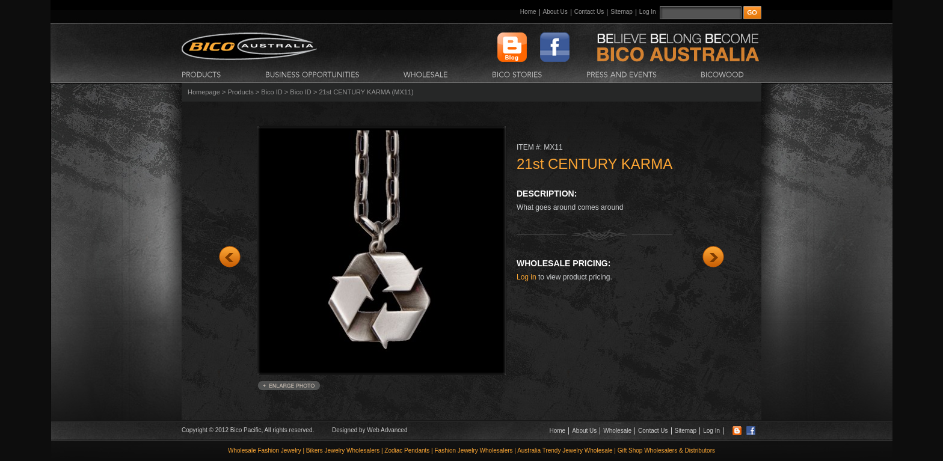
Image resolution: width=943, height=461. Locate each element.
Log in (526, 277)
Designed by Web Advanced (369, 430)
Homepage (204, 92)
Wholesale (617, 430)
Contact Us (589, 11)
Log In (647, 11)
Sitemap (621, 11)
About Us (555, 11)
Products (240, 92)
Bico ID (271, 92)
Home (528, 11)
